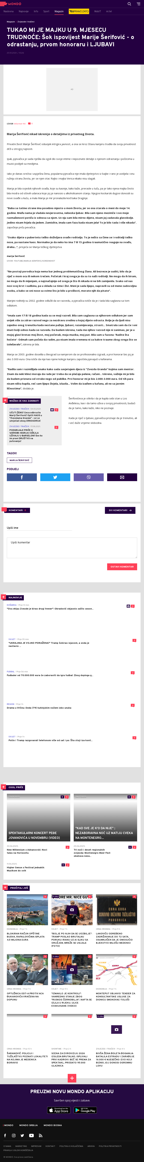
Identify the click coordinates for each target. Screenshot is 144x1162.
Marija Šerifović (19, 460)
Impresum (36, 1146)
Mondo (8, 1125)
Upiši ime (12, 528)
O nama (7, 1146)
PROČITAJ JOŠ (19, 888)
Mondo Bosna (53, 1125)
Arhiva (91, 1146)
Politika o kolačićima (71, 1146)
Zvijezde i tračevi (25, 21)
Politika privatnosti (110, 1146)
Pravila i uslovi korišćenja (18, 1150)
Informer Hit (20, 124)
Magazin (11, 21)
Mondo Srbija (28, 1125)
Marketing (21, 1146)
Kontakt (50, 1146)
